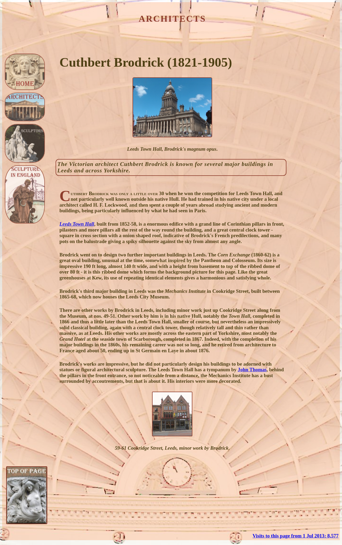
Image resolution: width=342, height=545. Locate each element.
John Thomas (252, 369)
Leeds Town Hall (77, 224)
